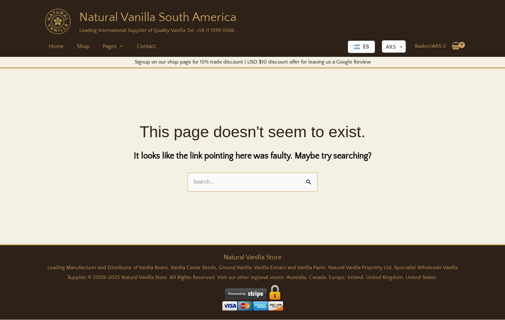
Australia (296, 278)
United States (421, 278)
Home (55, 46)
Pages (104, 46)
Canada (317, 278)
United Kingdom (384, 278)
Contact (138, 46)
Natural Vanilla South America (157, 17)
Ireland (355, 278)
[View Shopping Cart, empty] (437, 46)
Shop (80, 46)
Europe (337, 278)
